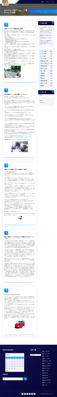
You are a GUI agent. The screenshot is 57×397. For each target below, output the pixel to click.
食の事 (42, 85)
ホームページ (33, 10)
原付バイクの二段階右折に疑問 (13, 29)
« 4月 (7, 370)
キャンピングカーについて (12, 294)
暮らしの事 (43, 71)
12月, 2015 (6, 290)
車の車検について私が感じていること (15, 94)
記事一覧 (38, 10)
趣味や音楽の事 (44, 80)
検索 (25, 378)
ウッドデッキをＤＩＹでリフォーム (46, 33)
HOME (42, 1)
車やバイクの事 (44, 83)
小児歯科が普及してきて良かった (46, 38)
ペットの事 (43, 56)
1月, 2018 (6, 165)
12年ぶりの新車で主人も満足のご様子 (15, 169)
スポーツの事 (43, 53)
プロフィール (47, 1)
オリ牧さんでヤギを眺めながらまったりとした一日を (46, 41)
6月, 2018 (6, 24)
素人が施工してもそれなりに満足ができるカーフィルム (19, 237)
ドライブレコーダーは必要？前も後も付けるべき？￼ (46, 30)
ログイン (4, 382)
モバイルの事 (43, 58)
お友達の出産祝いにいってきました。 (46, 44)
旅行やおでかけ (44, 68)
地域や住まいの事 (44, 61)
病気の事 (43, 73)
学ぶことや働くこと (45, 63)
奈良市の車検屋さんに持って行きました (24, 137)
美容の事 (43, 75)
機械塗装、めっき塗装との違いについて (46, 36)
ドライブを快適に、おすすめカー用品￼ (46, 28)
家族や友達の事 (44, 66)
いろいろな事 (43, 51)
